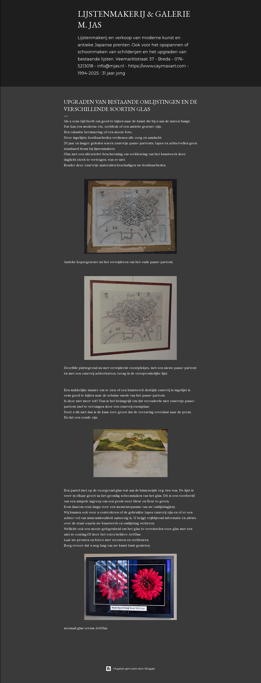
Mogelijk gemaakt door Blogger (130, 668)
